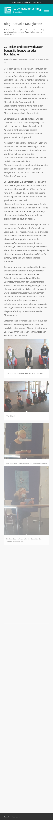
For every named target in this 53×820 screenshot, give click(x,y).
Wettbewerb (31, 59)
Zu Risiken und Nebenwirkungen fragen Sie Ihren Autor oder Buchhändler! (23, 50)
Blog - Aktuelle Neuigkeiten (23, 23)
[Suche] (38, 10)
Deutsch (24, 59)
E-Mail (29, 2)
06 (20, 59)
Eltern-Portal (37, 2)
